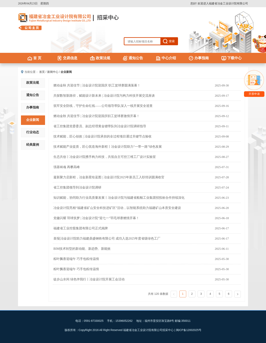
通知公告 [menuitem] (133, 58)
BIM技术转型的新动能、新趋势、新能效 (82, 248)
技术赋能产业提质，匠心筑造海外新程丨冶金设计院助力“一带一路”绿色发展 (107, 146)
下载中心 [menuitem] (231, 58)
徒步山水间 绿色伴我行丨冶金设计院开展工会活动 (89, 279)
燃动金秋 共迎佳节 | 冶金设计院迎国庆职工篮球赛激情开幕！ (96, 116)
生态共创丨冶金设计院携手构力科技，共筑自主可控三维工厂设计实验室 (104, 156)
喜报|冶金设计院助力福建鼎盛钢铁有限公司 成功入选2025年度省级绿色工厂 (106, 238)
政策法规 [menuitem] (100, 58)
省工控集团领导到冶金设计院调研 (77, 187)
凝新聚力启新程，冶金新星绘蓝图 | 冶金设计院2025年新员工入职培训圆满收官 (108, 177)
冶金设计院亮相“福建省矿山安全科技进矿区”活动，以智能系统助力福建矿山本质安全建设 (117, 208)
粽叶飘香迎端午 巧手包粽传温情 (76, 259)
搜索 (172, 41)
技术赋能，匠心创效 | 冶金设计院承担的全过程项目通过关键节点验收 (102, 136)
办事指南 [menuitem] (199, 58)
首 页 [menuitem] (34, 58)
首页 (42, 71)
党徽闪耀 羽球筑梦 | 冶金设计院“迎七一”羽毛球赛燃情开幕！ (96, 218)
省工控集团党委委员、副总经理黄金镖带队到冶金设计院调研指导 (99, 126)
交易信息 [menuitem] (67, 58)
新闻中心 (52, 71)
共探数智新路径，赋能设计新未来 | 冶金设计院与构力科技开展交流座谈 (104, 95)
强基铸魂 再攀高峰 (66, 167)
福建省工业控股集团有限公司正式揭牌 (80, 228)
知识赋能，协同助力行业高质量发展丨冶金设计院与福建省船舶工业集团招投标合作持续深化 (119, 197)
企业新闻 (66, 71)
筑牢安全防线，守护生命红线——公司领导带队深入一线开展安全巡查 (103, 105)
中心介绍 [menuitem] (166, 58)
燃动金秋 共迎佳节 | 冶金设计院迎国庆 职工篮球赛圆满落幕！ (96, 85)
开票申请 (254, 93)
